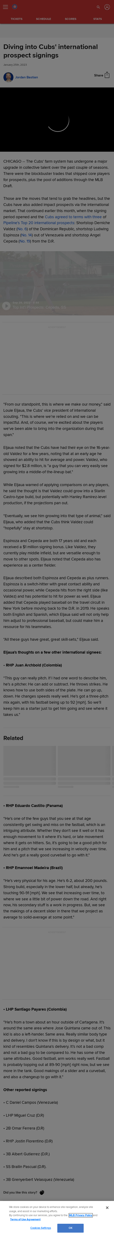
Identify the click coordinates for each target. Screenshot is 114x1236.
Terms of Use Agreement (25, 1219)
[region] (57, 1218)
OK (70, 1228)
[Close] (107, 1207)
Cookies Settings (40, 1228)
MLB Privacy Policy (80, 1215)
